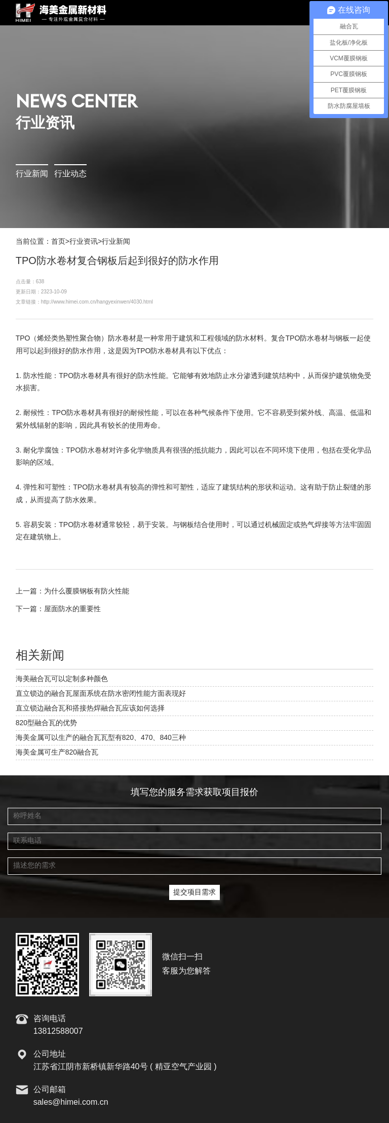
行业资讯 (83, 241)
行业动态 (70, 174)
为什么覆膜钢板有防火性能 (86, 591)
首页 (58, 241)
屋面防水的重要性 (72, 609)
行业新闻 (32, 174)
